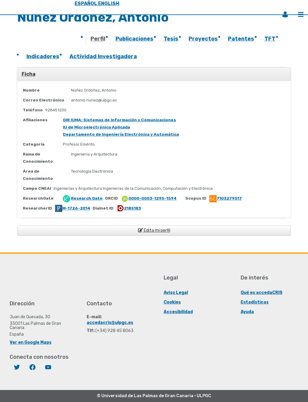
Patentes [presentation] (241, 38)
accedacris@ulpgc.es (110, 322)
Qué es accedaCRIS (261, 292)
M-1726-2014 (72, 208)
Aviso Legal (176, 292)
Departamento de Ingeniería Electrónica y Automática (121, 134)
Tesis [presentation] (171, 38)
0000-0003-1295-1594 (149, 198)
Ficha (28, 74)
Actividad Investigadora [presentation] (103, 56)
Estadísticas (255, 302)
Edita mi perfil (154, 230)
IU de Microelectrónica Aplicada (96, 127)
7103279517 (225, 198)
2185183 (129, 208)
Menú (300, 14)
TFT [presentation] (270, 38)
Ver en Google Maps (30, 342)
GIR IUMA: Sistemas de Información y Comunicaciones (119, 120)
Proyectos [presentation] (203, 38)
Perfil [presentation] (98, 38)
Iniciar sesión (285, 14)
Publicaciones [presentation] (134, 38)
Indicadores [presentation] (42, 56)
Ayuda (247, 311)
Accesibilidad (178, 311)
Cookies (172, 302)
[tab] (98, 41)
